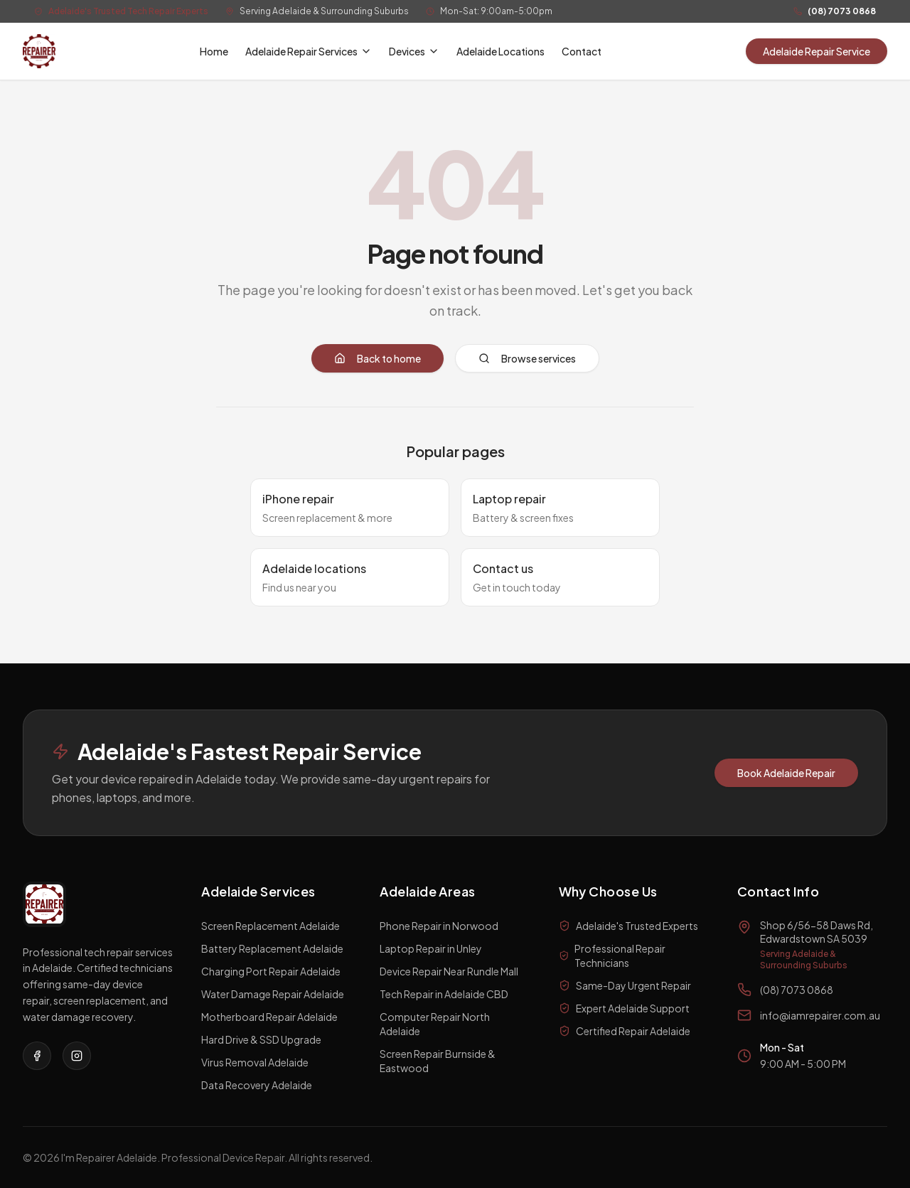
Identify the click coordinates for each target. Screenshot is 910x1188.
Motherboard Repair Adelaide (269, 1016)
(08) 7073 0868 (842, 11)
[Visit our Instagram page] (77, 1056)
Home (214, 51)
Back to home (377, 358)
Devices (414, 51)
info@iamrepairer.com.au (820, 1015)
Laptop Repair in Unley (431, 948)
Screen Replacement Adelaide (270, 925)
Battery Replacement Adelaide (272, 948)
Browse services (527, 358)
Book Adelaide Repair (786, 772)
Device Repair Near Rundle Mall (449, 971)
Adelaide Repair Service (816, 51)
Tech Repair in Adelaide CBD (444, 994)
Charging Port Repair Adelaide (271, 971)
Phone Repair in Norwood (439, 925)
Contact (581, 51)
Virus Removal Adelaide (255, 1062)
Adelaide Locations (500, 51)
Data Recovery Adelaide (256, 1085)
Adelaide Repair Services (308, 51)
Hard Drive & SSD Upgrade (261, 1039)
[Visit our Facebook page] (37, 1056)
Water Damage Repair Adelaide (272, 994)
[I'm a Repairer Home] (39, 51)
